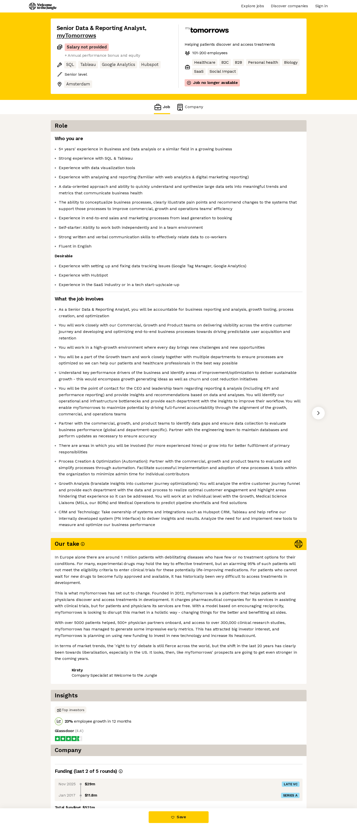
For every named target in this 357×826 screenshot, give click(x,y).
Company (189, 107)
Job (162, 107)
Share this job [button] (70, 787)
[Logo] (42, 6)
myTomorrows (76, 35)
